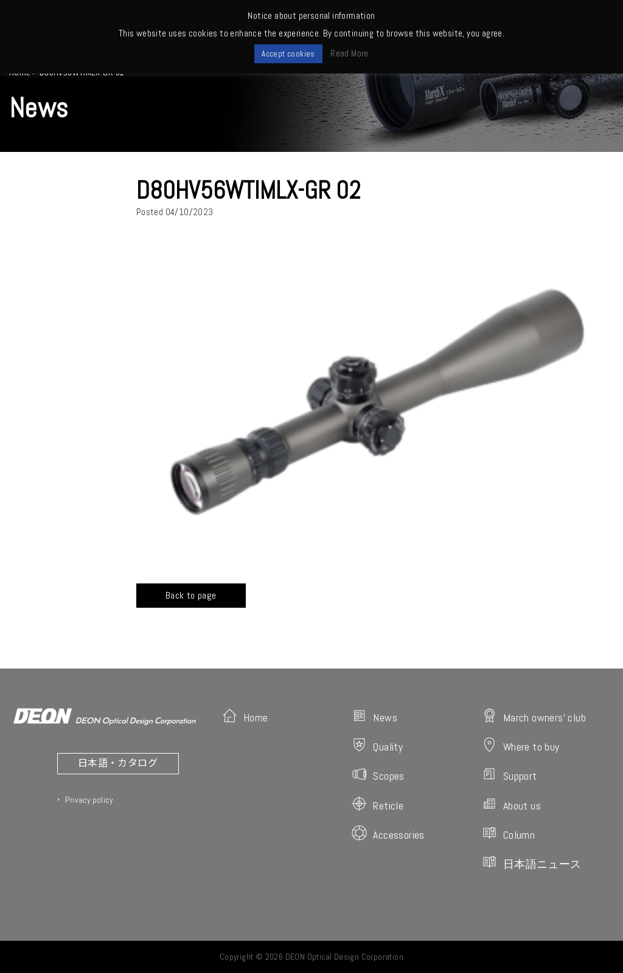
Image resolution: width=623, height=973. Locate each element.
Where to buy (521, 745)
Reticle (377, 804)
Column (508, 833)
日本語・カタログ (118, 762)
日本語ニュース (532, 862)
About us (511, 804)
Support (509, 774)
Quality (377, 745)
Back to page (191, 595)
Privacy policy (89, 799)
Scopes (378, 774)
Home (245, 716)
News (374, 716)
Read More (349, 53)
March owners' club (534, 716)
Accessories (388, 833)
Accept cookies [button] (288, 54)
